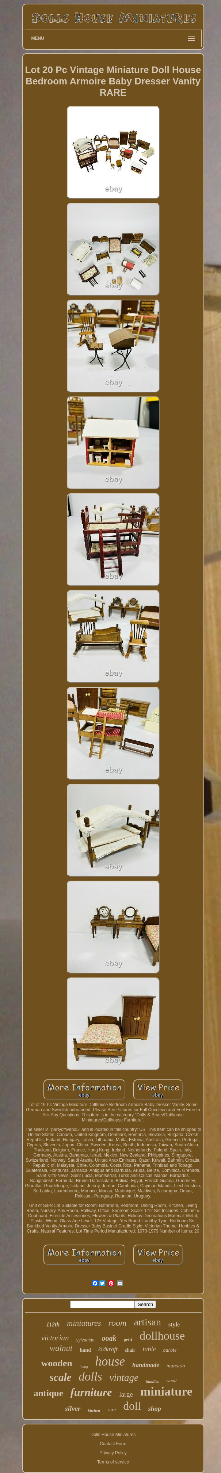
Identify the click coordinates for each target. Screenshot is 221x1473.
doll (132, 1406)
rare (111, 1409)
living (84, 1367)
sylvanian (85, 1340)
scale (61, 1377)
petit (128, 1339)
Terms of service (113, 1462)
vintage (124, 1377)
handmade (145, 1365)
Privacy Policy (113, 1452)
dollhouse (162, 1335)
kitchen (94, 1410)
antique (48, 1393)
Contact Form (113, 1443)
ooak (109, 1338)
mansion (176, 1365)
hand (85, 1350)
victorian (55, 1337)
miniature (166, 1391)
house (110, 1361)
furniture (91, 1392)
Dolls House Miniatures (113, 1434)
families (152, 1381)
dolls (90, 1376)
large (126, 1394)
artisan (147, 1322)
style (174, 1324)
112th (53, 1324)
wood (171, 1380)
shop (154, 1408)
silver (72, 1408)
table (149, 1349)
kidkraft (108, 1349)
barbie (170, 1350)
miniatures (84, 1323)
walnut (61, 1348)
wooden (56, 1363)
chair (130, 1350)
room (117, 1323)
